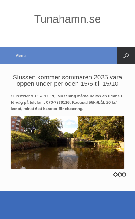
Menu (18, 55)
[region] (67, 142)
